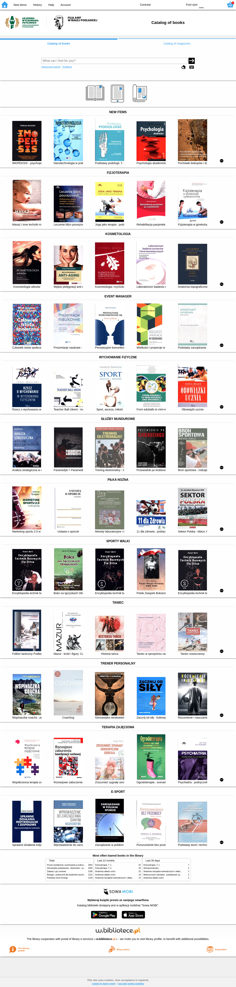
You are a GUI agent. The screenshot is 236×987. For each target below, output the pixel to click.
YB (171, 4)
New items (20, 4)
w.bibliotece (105, 939)
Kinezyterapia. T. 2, (103, 868)
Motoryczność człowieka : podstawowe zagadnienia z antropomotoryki (174, 875)
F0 (201, 4)
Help (51, 4)
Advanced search (51, 66)
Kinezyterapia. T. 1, (103, 865)
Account (66, 4)
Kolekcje (67, 66)
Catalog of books (58, 43)
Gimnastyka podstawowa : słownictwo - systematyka (69, 868)
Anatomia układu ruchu (105, 871)
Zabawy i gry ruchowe (56, 871)
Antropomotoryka (151, 868)
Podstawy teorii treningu (57, 878)
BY (179, 4)
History (37, 4)
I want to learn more (103, 983)
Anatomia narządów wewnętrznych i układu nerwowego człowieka (123, 878)
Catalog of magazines (176, 43)
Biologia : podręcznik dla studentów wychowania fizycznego (73, 875)
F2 (217, 4)
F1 (208, 4)
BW (163, 4)
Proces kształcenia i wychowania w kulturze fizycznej (70, 865)
